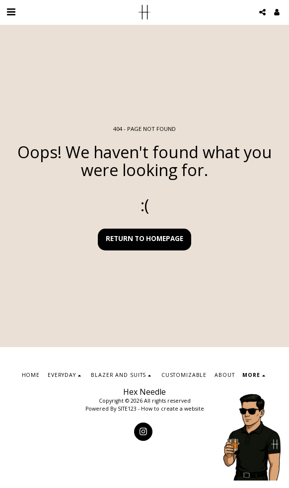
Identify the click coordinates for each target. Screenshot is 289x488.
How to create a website (172, 408)
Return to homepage (144, 238)
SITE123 (127, 408)
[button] (10, 11)
